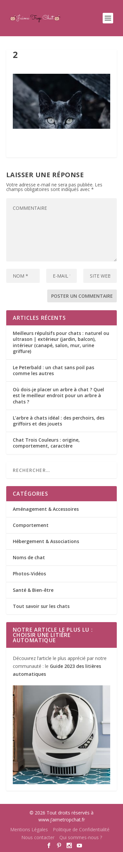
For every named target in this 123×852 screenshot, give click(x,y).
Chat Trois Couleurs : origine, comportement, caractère (46, 443)
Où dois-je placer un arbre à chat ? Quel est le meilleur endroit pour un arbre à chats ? (58, 395)
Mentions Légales (29, 829)
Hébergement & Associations (46, 541)
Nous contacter (37, 837)
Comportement (31, 525)
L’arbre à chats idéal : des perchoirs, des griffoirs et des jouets (58, 421)
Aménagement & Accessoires (46, 509)
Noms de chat (29, 557)
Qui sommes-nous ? (80, 837)
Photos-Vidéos (29, 573)
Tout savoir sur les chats (41, 606)
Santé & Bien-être (33, 590)
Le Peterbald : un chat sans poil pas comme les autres (53, 370)
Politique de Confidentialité (81, 829)
